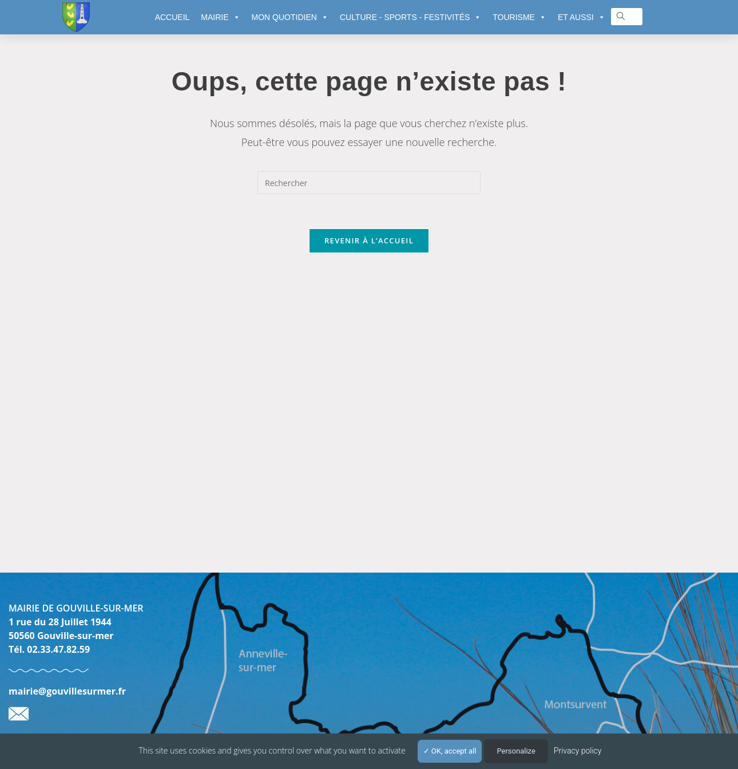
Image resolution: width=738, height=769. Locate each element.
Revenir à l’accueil (369, 240)
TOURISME (519, 17)
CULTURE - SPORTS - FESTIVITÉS (410, 17)
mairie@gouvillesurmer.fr (67, 691)
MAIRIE (220, 17)
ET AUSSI (581, 17)
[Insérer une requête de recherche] (369, 182)
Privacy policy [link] (578, 750)
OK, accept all (450, 751)
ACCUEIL (172, 17)
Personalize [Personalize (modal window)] (516, 751)
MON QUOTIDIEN (290, 17)
